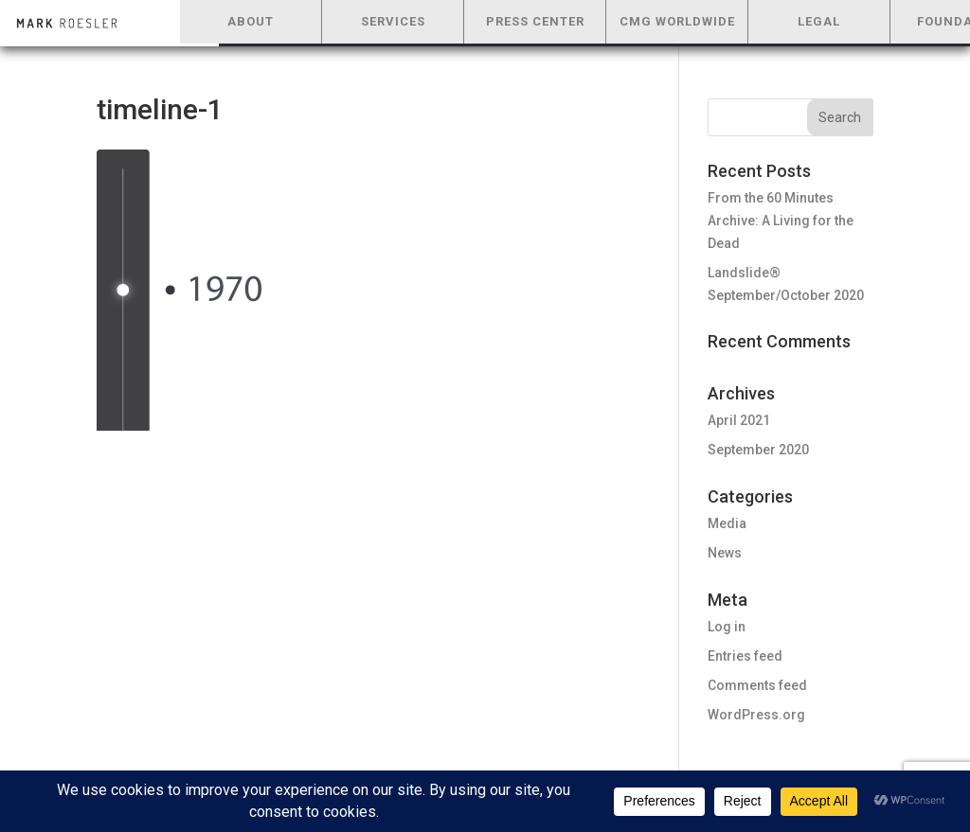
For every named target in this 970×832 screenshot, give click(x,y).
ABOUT (250, 21)
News (725, 552)
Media (727, 523)
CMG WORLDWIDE (677, 21)
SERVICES (393, 21)
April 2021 (739, 420)
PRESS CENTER (535, 21)
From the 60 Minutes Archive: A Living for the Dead (780, 220)
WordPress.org (756, 714)
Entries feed (745, 656)
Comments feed (757, 685)
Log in (726, 626)
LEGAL (819, 21)
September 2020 (758, 449)
